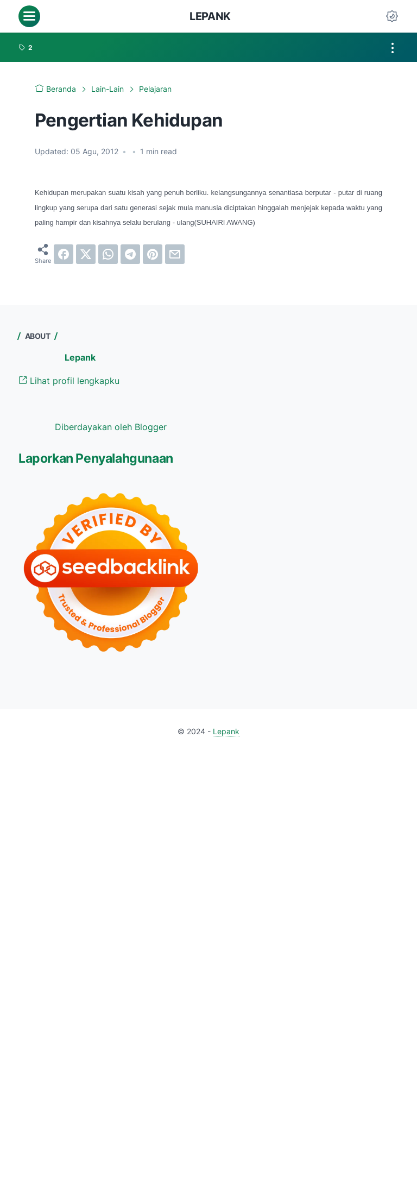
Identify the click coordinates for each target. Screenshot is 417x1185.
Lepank (210, 16)
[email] (175, 254)
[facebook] (63, 254)
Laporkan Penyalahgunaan (95, 458)
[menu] (29, 16)
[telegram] (130, 254)
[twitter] (86, 254)
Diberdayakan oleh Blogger (111, 426)
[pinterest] (152, 254)
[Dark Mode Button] (392, 16)
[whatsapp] (108, 254)
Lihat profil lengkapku (68, 380)
